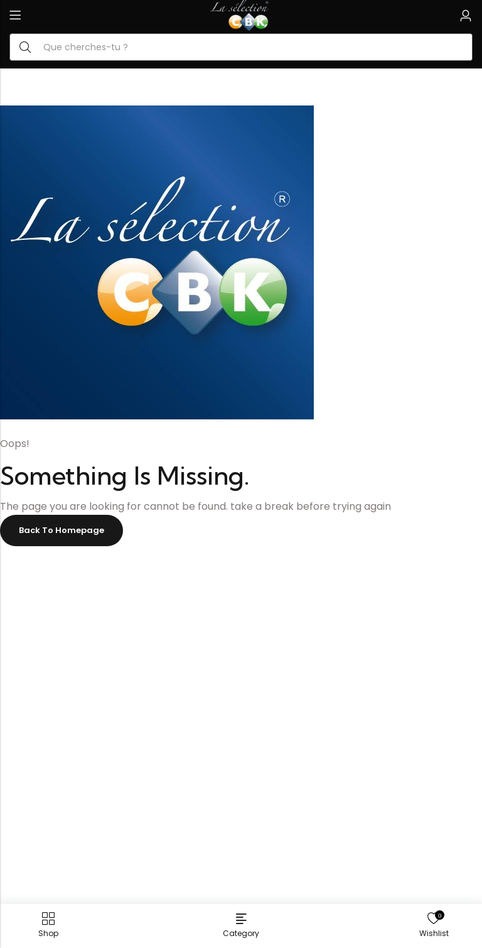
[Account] (466, 16)
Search (25, 47)
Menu (15, 15)
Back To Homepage (61, 530)
